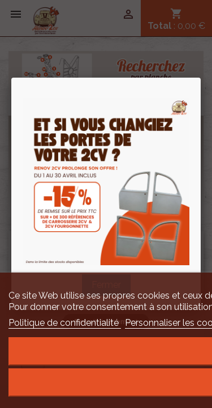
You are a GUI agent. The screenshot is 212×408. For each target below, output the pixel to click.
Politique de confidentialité (64, 322)
